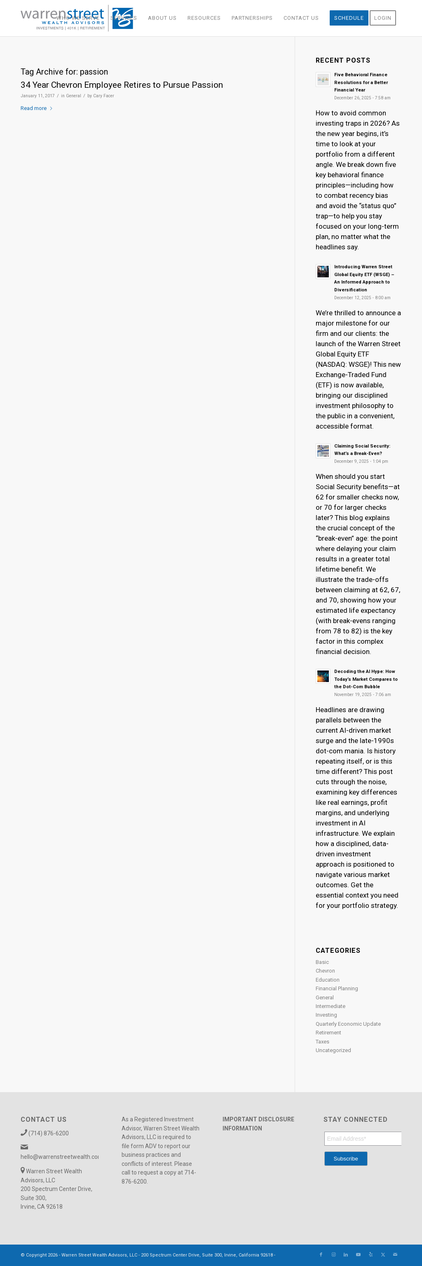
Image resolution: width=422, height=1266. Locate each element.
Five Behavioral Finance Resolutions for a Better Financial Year (361, 82)
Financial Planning (337, 988)
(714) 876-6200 (48, 1133)
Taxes (322, 1042)
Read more (37, 108)
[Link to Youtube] (358, 1255)
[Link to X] (383, 1255)
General (73, 95)
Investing (326, 1015)
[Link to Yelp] (370, 1255)
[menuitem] (78, 18)
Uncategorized (333, 1050)
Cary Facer (103, 95)
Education (328, 980)
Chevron (325, 971)
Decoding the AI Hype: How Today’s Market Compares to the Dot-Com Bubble (366, 679)
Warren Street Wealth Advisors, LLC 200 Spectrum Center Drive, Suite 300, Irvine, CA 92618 (56, 1189)
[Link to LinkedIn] (346, 1255)
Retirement (328, 1032)
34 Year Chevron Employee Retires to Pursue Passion (122, 85)
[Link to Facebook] (321, 1255)
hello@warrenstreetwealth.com (62, 1156)
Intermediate (330, 1006)
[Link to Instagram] (333, 1255)
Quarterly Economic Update (348, 1024)
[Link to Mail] (395, 1255)
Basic (322, 962)
